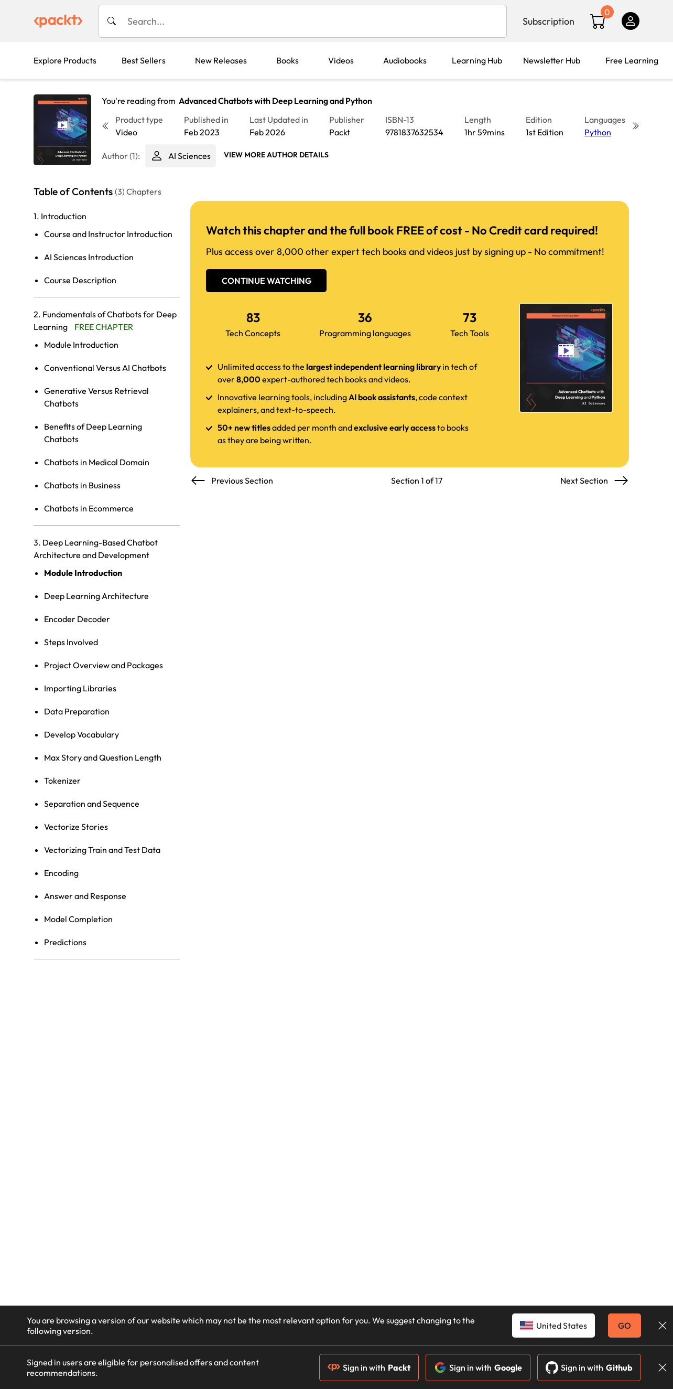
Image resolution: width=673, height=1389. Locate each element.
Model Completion (78, 919)
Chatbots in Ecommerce (89, 508)
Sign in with (369, 1367)
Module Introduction (81, 344)
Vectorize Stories (76, 826)
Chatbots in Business (82, 485)
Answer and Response (85, 896)
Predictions (65, 942)
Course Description (80, 280)
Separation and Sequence (91, 803)
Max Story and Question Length (102, 757)
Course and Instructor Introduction (108, 234)
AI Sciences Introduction (89, 257)
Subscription (548, 21)
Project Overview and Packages (103, 665)
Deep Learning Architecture (96, 596)
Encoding (61, 873)
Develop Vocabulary (81, 734)
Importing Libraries (80, 688)
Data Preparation (77, 711)
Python (597, 132)
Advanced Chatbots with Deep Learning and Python (275, 100)
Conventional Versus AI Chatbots (105, 367)
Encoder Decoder (77, 619)
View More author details (276, 154)
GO (624, 1325)
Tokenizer (62, 780)
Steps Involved (71, 642)
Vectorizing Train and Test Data (102, 850)
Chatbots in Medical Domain (96, 462)
